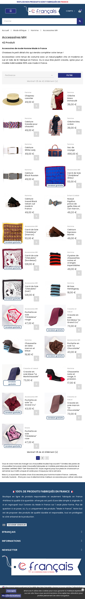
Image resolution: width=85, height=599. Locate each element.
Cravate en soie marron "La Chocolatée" (73, 406)
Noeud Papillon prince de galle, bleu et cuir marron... (73, 204)
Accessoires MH (73, 170)
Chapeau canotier (29, 97)
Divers (27, 428)
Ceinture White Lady (30, 148)
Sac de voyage (71, 148)
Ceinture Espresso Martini (71, 232)
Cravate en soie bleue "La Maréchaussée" (31, 374)
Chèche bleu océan (73, 122)
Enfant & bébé (73, 195)
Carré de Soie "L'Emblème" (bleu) (74, 175)
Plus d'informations (11, 596)
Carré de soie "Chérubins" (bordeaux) (31, 258)
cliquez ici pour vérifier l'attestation (67, 587)
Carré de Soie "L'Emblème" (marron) (31, 232)
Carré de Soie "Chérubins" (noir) (31, 289)
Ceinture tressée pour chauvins (31, 124)
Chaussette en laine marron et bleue (30, 347)
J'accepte (11, 591)
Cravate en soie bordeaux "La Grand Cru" (73, 319)
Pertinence (29, 75)
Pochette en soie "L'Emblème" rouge (31, 316)
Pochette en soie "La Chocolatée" (73, 346)
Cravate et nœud (30, 368)
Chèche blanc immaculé (72, 98)
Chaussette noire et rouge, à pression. (73, 375)
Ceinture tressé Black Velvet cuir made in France (31, 204)
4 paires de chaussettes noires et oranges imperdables (73, 260)
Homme (28, 118)
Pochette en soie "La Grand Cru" (31, 402)
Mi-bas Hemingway (73, 287)
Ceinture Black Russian (31, 174)
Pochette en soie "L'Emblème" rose (31, 435)
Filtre (69, 75)
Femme (28, 92)
